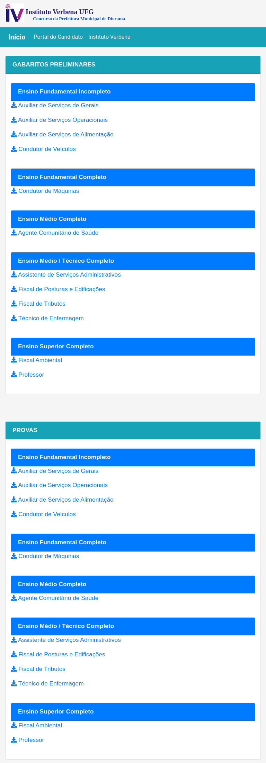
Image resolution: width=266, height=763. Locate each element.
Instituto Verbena (109, 37)
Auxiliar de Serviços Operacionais (63, 119)
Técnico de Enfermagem (51, 318)
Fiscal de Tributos (41, 303)
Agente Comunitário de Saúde (58, 232)
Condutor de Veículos (47, 148)
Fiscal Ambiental (40, 360)
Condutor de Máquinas (48, 190)
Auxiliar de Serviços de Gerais (58, 105)
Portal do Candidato (60, 36)
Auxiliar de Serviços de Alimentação (65, 134)
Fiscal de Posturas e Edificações (61, 289)
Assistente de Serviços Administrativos (69, 274)
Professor (31, 374)
